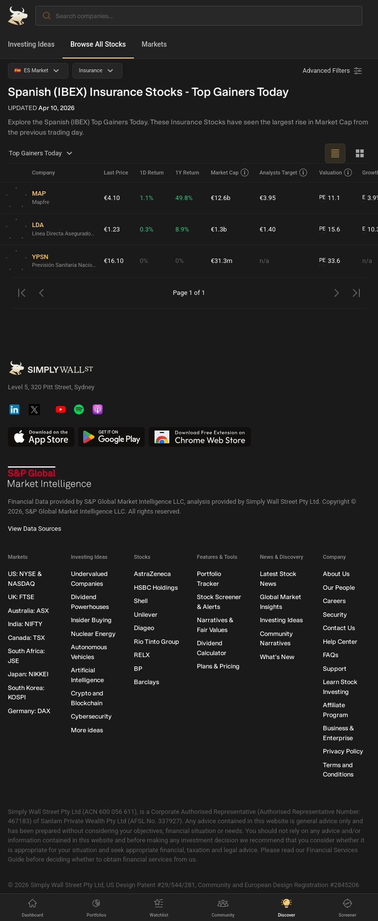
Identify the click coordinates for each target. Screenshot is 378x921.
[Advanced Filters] (333, 71)
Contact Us (339, 628)
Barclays (146, 682)
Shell (141, 601)
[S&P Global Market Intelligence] (50, 478)
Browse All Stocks (98, 44)
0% (144, 260)
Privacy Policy (343, 751)
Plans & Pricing (218, 666)
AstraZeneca (152, 574)
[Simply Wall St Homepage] (18, 16)
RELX (142, 655)
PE (322, 197)
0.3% (147, 229)
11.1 (329, 198)
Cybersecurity (91, 716)
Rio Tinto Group (156, 641)
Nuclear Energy (93, 633)
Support (334, 668)
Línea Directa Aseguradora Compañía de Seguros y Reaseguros (64, 233)
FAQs (330, 655)
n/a (264, 260)
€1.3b (219, 229)
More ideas (87, 730)
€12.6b (220, 197)
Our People (339, 587)
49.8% (183, 197)
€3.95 (267, 197)
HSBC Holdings (156, 587)
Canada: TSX (26, 637)
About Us (336, 574)
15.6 (329, 229)
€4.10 (112, 197)
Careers (334, 601)
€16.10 (114, 260)
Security (335, 614)
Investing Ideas (31, 44)
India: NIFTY (25, 624)
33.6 (329, 261)
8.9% (182, 229)
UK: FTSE (21, 597)
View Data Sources (34, 529)
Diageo (144, 628)
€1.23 (112, 229)
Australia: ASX (28, 610)
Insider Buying (91, 620)
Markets (154, 44)
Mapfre (40, 202)
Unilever (146, 614)
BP (138, 668)
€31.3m (221, 260)
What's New (277, 657)
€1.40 (267, 229)
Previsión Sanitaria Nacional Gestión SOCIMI (64, 265)
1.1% (147, 197)
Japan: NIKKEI (28, 674)
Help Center (340, 641)
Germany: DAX (29, 711)
